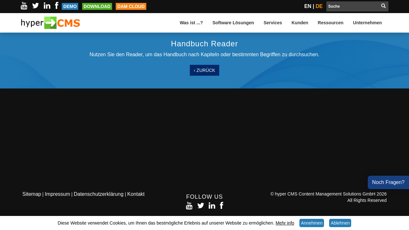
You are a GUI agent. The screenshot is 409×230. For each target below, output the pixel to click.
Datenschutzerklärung (99, 194)
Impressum (57, 194)
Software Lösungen (233, 22)
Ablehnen (340, 223)
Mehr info (284, 223)
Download (97, 6)
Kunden (300, 22)
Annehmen (312, 223)
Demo (70, 6)
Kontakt (135, 194)
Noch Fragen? (388, 182)
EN (307, 6)
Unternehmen (367, 22)
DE (319, 6)
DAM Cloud (131, 6)
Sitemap (31, 194)
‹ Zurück (204, 70)
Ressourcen (330, 22)
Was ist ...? (191, 22)
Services (273, 22)
